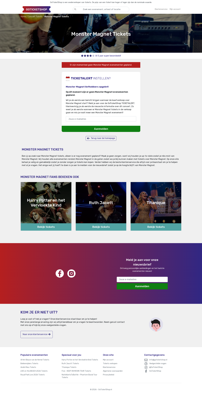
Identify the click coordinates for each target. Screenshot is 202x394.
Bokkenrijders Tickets (29, 363)
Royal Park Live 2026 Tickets (32, 375)
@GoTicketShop (156, 367)
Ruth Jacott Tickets (70, 363)
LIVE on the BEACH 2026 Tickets (34, 371)
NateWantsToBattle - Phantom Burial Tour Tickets (79, 376)
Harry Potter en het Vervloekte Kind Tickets (80, 360)
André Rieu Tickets (28, 367)
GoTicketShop (155, 371)
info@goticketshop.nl (158, 360)
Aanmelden (101, 128)
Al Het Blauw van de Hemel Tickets (34, 360)
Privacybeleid (108, 375)
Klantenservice (109, 367)
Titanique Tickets (69, 367)
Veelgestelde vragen (157, 363)
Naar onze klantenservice (36, 334)
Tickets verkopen (110, 363)
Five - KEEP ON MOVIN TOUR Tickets (76, 371)
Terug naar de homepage (101, 138)
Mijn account (108, 360)
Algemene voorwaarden (113, 371)
